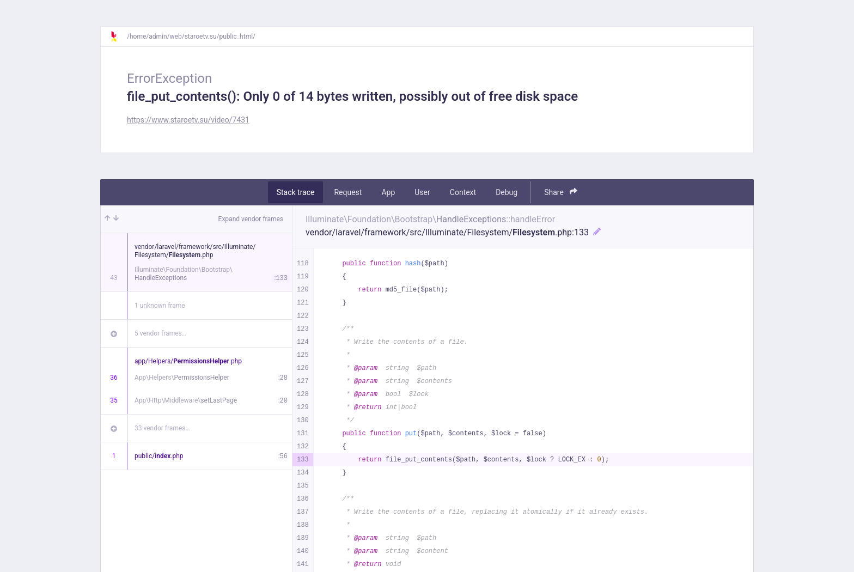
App (388, 192)
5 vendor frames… (160, 333)
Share (560, 192)
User (422, 192)
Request (348, 192)
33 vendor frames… (162, 428)
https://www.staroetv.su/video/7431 (188, 119)
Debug (506, 192)
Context (463, 192)
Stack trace (296, 192)
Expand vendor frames (250, 219)
